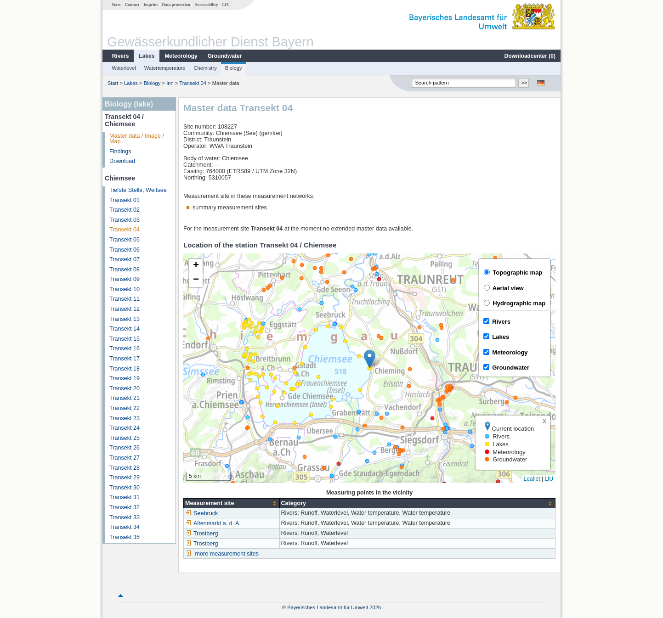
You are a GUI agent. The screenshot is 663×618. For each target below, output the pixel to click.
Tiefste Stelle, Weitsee (138, 190)
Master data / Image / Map (136, 139)
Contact (132, 4)
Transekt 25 (124, 438)
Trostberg (201, 533)
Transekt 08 (124, 269)
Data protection (176, 4)
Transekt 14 (124, 329)
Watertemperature (165, 68)
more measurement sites (227, 554)
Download (122, 161)
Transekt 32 (124, 507)
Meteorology (180, 56)
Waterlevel (124, 68)
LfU (225, 4)
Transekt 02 (124, 210)
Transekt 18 (124, 368)
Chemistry (204, 68)
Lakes (146, 56)
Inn (170, 83)
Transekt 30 (124, 487)
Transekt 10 (124, 289)
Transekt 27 (124, 458)
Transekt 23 (124, 418)
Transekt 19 (124, 378)
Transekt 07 (124, 259)
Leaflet (532, 479)
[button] (369, 358)
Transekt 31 (124, 497)
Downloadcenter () (529, 56)
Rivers (120, 56)
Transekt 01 (124, 200)
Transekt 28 (124, 468)
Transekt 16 (124, 348)
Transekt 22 (124, 408)
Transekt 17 (124, 358)
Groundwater (225, 56)
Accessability (206, 4)
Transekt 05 (124, 239)
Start (116, 4)
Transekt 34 (124, 527)
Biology (233, 68)
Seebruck (201, 513)
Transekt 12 (124, 309)
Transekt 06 (124, 250)
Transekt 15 (124, 339)
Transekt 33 (124, 517)
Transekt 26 (124, 447)
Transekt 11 (124, 299)
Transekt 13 (124, 319)
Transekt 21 (124, 398)
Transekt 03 (124, 220)
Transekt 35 (124, 537)
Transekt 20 (124, 388)
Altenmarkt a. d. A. (213, 523)
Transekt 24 (124, 428)
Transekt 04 (192, 83)
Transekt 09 (124, 279)
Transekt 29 (124, 477)
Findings (120, 151)
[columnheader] (231, 503)
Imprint (150, 4)
